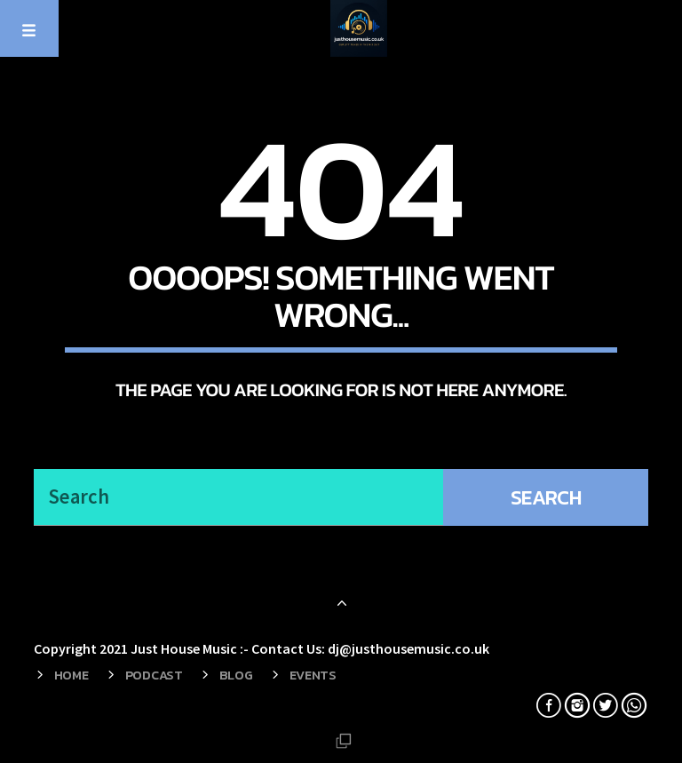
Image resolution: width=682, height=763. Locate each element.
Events (313, 675)
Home (71, 675)
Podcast (154, 675)
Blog (236, 675)
